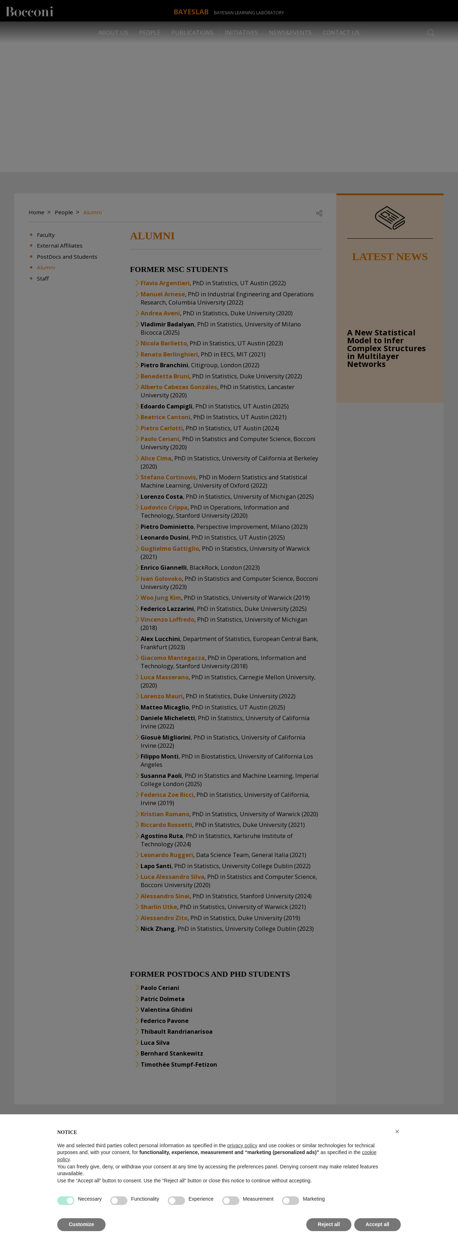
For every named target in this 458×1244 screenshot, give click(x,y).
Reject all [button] (329, 1224)
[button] (397, 1131)
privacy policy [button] (242, 1145)
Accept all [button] (377, 1224)
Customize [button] (81, 1224)
